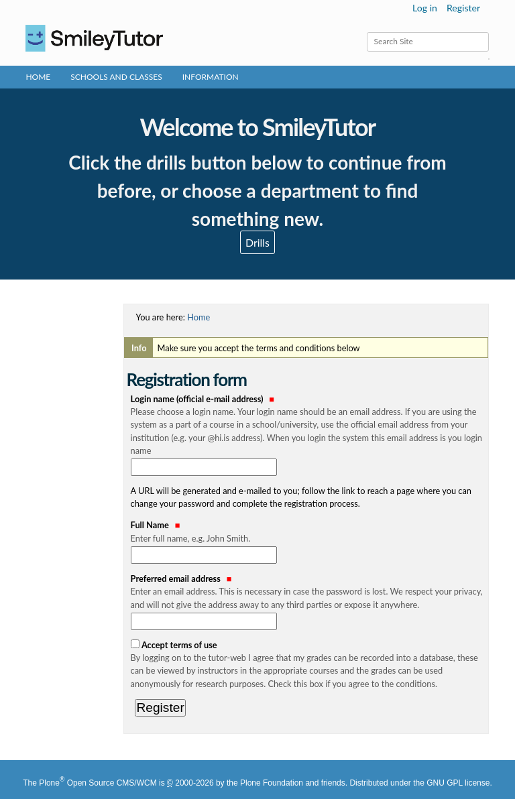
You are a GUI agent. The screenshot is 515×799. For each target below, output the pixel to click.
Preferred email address (308, 592)
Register (463, 7)
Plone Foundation (271, 783)
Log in (424, 7)
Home (37, 77)
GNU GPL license (458, 783)
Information (210, 77)
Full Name (308, 531)
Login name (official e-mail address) (308, 425)
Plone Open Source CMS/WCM (97, 783)
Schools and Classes (116, 77)
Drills (257, 242)
